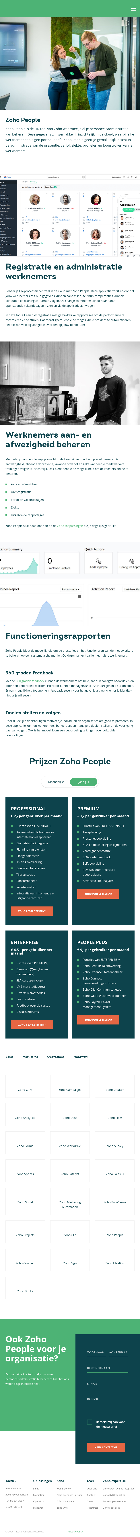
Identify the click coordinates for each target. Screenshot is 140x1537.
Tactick (17, 8)
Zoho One (62, 1507)
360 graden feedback (30, 681)
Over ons (92, 1488)
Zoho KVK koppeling (114, 1495)
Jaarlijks (84, 782)
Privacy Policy (75, 1531)
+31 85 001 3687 (14, 1500)
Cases (90, 1501)
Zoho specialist (111, 1507)
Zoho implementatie (114, 1501)
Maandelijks (56, 782)
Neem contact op (106, 1447)
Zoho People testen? (32, 911)
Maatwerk (81, 1057)
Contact (91, 1495)
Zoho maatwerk (65, 1501)
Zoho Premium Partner (69, 1495)
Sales (9, 1057)
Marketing (30, 1057)
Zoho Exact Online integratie (119, 1488)
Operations (55, 1057)
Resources (92, 1507)
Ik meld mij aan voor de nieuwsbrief (110, 1424)
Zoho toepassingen (70, 526)
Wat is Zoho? (64, 1488)
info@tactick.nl (13, 1507)
